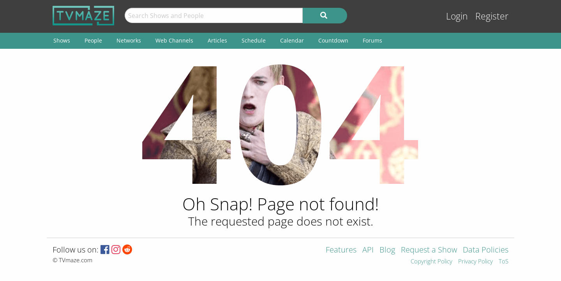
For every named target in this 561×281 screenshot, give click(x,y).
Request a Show (429, 250)
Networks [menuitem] (128, 40)
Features (341, 250)
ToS (503, 261)
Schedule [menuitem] (254, 40)
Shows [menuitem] (61, 40)
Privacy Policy (475, 261)
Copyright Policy (431, 261)
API (368, 250)
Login (457, 16)
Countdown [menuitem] (333, 40)
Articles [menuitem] (217, 40)
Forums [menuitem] (372, 40)
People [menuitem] (93, 40)
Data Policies (485, 250)
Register (491, 16)
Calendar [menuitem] (292, 40)
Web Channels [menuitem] (174, 40)
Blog (387, 250)
